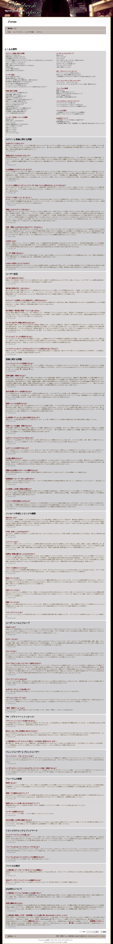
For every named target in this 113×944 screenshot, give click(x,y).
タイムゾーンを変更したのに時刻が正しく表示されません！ (22, 80)
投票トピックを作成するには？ (14, 97)
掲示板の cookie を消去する (78, 936)
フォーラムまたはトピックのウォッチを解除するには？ (71, 106)
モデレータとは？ (61, 57)
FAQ (9, 32)
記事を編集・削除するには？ (14, 94)
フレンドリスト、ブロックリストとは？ (67, 82)
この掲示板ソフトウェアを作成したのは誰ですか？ (70, 120)
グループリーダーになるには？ (64, 62)
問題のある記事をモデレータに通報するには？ (18, 108)
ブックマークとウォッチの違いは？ (66, 102)
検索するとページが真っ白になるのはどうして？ (69, 93)
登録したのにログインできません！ (15, 63)
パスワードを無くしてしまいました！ (16, 62)
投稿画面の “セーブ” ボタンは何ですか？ (17, 109)
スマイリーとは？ (11, 122)
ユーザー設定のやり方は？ (13, 76)
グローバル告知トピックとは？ (14, 126)
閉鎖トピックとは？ (11, 131)
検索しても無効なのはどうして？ (65, 92)
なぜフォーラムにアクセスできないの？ (17, 103)
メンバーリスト (18, 32)
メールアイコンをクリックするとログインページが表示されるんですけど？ (26, 86)
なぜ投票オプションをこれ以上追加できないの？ (19, 99)
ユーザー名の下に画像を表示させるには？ (17, 83)
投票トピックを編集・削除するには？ (16, 101)
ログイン (39, 32)
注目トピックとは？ (11, 129)
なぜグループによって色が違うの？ (66, 63)
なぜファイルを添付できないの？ (15, 104)
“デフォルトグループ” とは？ (64, 65)
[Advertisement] (45, 41)
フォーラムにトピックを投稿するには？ (17, 92)
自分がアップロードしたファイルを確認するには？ (70, 114)
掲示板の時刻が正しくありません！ (15, 78)
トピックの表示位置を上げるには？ (15, 113)
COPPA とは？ (10, 67)
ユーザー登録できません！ (13, 68)
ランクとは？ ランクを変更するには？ (16, 85)
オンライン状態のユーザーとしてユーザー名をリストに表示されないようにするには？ (29, 60)
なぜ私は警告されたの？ (12, 106)
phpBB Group (33, 895)
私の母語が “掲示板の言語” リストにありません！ (19, 81)
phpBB (47, 940)
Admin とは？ (60, 55)
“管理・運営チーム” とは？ (63, 67)
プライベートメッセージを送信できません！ (68, 73)
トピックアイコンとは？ (12, 132)
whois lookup (44, 919)
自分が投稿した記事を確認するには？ (66, 97)
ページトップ (11, 151)
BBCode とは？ (10, 119)
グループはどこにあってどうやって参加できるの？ (70, 60)
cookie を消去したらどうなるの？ (15, 70)
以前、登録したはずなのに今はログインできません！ (20, 65)
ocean (65, 942)
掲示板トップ (12, 28)
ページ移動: (82, 931)
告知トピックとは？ (11, 127)
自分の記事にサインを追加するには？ (16, 96)
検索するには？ (60, 90)
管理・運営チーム (62, 936)
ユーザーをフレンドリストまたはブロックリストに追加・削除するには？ (76, 84)
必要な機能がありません (63, 121)
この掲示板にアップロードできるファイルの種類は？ (71, 112)
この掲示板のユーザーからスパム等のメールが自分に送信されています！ (76, 76)
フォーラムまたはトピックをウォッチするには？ (69, 104)
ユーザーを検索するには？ (63, 95)
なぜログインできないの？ (13, 55)
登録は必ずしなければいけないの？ (15, 57)
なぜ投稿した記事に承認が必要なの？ (16, 111)
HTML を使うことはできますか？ (15, 120)
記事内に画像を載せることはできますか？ (17, 124)
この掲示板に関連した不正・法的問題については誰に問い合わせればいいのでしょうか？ (80, 123)
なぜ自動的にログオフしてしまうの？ (16, 58)
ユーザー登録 (29, 32)
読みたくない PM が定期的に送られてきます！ (69, 74)
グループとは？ (60, 58)
